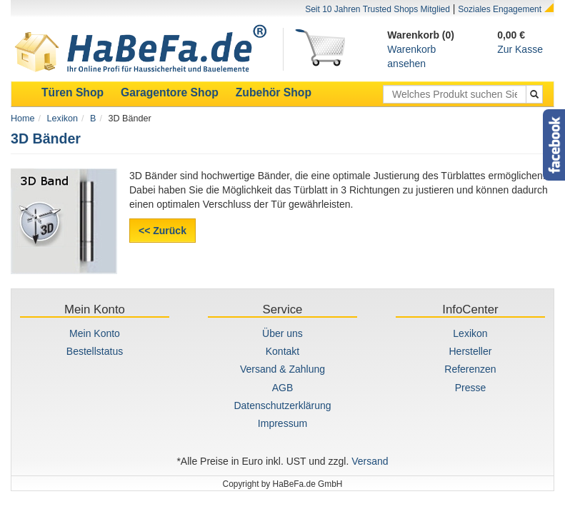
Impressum (282, 423)
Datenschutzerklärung (282, 405)
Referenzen (470, 369)
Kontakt (282, 351)
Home (23, 119)
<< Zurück (162, 230)
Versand (369, 461)
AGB (283, 387)
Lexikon (62, 119)
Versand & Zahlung (282, 369)
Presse (470, 387)
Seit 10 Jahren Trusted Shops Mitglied (377, 9)
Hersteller (470, 351)
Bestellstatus (94, 351)
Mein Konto (94, 333)
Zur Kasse (520, 49)
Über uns (282, 333)
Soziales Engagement (499, 9)
